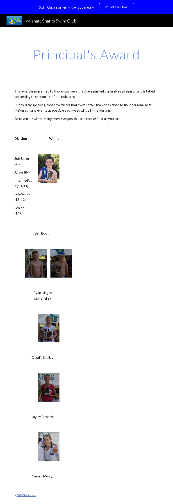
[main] (86, 54)
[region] (86, 7)
